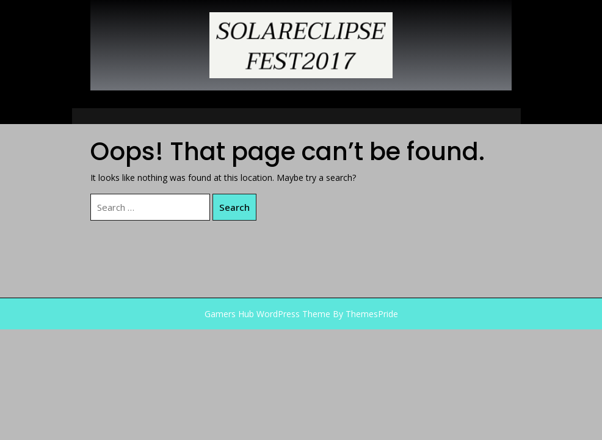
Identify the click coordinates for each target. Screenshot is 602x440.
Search (234, 207)
